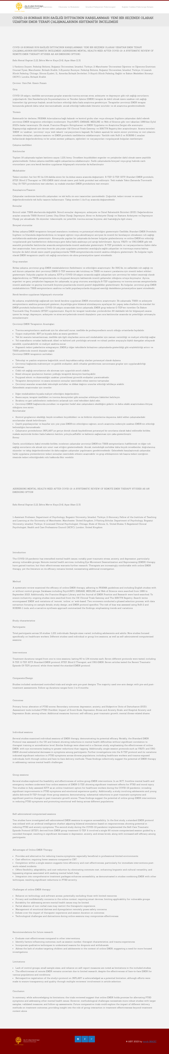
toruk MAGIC (149, 1041)
